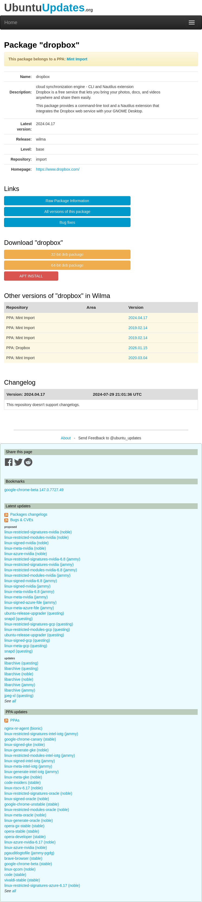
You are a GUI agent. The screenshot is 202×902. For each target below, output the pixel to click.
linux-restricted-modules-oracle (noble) (36, 809)
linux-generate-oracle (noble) (28, 820)
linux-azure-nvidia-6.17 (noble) (30, 842)
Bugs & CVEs (21, 520)
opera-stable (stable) (21, 831)
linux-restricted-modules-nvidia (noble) (36, 537)
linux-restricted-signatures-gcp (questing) (38, 624)
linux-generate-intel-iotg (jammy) (31, 772)
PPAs (14, 720)
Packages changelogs (28, 514)
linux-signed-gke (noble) (24, 744)
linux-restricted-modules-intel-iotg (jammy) (39, 755)
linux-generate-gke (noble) (26, 750)
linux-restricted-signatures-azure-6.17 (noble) (42, 885)
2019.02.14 (137, 328)
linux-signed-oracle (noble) (26, 799)
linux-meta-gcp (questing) (25, 646)
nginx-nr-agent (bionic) (23, 728)
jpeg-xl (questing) (18, 695)
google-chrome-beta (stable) (28, 864)
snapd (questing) (18, 619)
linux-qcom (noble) (19, 869)
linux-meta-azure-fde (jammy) (29, 608)
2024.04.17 (137, 318)
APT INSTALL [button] (31, 276)
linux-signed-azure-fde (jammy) (30, 602)
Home (10, 22)
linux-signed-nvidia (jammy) (27, 586)
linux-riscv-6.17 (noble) (23, 788)
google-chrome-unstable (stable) (31, 804)
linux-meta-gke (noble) (23, 777)
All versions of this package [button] (67, 211)
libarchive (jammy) (19, 685)
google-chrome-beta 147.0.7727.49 (34, 490)
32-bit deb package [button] (67, 254)
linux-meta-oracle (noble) (25, 815)
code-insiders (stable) (22, 782)
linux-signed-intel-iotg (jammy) (29, 761)
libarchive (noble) (18, 674)
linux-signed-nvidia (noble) (26, 543)
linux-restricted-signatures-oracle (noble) (38, 793)
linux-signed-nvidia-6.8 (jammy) (30, 581)
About (66, 438)
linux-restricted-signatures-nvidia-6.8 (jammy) (42, 559)
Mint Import (77, 59)
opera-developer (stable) (25, 837)
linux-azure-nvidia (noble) (25, 553)
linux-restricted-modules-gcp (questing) (37, 629)
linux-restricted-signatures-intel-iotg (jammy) (41, 734)
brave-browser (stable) (23, 858)
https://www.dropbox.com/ (57, 169)
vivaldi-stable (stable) (22, 880)
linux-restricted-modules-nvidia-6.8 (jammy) (40, 570)
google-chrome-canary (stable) (30, 739)
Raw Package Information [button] (67, 201)
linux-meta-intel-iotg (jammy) (28, 766)
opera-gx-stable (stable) (24, 826)
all (14, 701)
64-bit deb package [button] (67, 265)
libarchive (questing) (21, 663)
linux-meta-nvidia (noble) (25, 548)
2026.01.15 (137, 348)
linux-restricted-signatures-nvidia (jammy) (39, 564)
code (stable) (15, 874)
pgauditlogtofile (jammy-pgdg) (29, 853)
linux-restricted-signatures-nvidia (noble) (38, 532)
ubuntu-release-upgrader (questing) (34, 613)
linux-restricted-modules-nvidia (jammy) (37, 575)
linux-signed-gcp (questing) (27, 640)
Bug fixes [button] (67, 222)
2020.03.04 (137, 358)
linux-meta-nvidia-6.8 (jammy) (29, 591)
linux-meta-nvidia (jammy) (26, 597)
